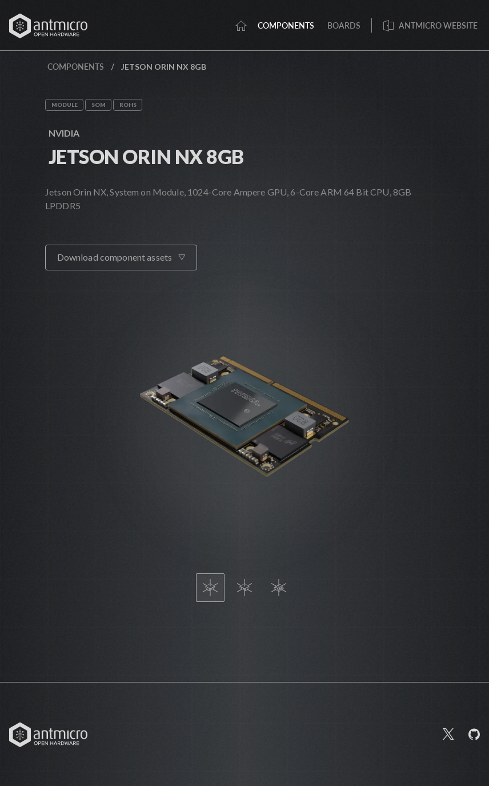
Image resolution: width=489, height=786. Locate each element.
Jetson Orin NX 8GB (146, 156)
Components (75, 66)
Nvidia (64, 132)
